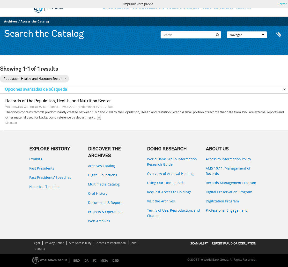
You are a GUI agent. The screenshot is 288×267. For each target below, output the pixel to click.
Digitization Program (222, 201)
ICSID (115, 261)
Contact (40, 249)
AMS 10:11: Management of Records (228, 171)
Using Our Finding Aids (166, 182)
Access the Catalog (35, 21)
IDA (86, 261)
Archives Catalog (101, 165)
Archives (10, 21)
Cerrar (282, 4)
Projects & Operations (105, 211)
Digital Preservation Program (229, 192)
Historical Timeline (44, 186)
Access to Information (111, 243)
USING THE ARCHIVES (217, 7)
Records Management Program (231, 182)
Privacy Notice (54, 243)
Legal (36, 243)
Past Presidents (41, 168)
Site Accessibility (80, 243)
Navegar (247, 35)
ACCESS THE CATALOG (183, 7)
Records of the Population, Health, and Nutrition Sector (58, 101)
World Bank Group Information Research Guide (172, 162)
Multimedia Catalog (104, 184)
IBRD (76, 261)
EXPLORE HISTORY (116, 7)
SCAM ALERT (199, 243)
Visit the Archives (161, 201)
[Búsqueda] (217, 34)
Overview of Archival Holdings (171, 173)
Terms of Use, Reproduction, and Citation (173, 213)
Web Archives (99, 221)
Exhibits (35, 159)
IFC (94, 261)
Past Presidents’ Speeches (50, 177)
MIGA (104, 261)
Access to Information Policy (228, 159)
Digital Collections (102, 175)
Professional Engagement (226, 210)
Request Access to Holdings (169, 192)
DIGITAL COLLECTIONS (148, 7)
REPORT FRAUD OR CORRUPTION (234, 243)
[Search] (191, 34)
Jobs (133, 243)
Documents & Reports (105, 202)
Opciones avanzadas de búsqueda (36, 89)
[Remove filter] (65, 78)
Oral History (97, 193)
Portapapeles (279, 35)
